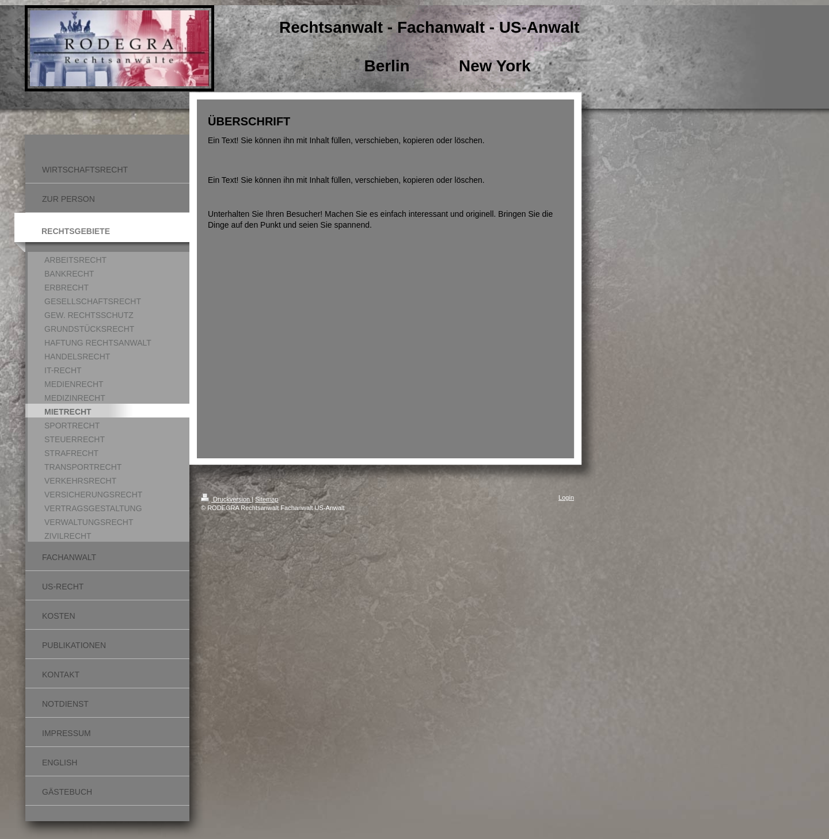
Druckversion (226, 499)
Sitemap (266, 499)
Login (566, 497)
